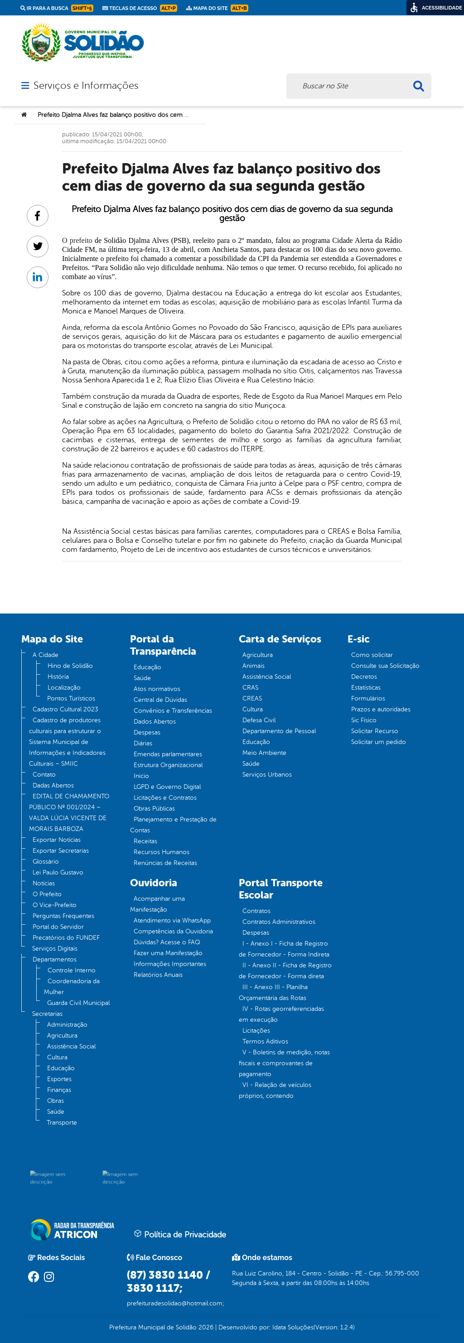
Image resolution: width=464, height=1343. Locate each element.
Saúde (55, 1111)
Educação (61, 1068)
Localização (64, 687)
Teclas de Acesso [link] (139, 8)
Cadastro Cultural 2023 (65, 709)
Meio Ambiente (264, 752)
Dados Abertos (155, 721)
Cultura (57, 1057)
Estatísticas (366, 687)
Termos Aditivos (265, 1041)
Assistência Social (71, 1046)
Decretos (364, 676)
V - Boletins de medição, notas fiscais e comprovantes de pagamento (284, 1063)
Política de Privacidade (180, 1234)
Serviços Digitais (54, 948)
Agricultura (62, 1035)
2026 (205, 1327)
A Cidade (45, 655)
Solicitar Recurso (374, 731)
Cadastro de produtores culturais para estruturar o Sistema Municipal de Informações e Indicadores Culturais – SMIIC (67, 742)
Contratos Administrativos (278, 921)
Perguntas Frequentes (63, 916)
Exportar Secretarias (61, 850)
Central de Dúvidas (160, 699)
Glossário (46, 861)
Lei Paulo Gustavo (58, 872)
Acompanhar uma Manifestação (157, 904)
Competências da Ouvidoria (173, 931)
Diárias (143, 743)
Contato (44, 774)
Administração (67, 1024)
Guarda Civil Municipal (78, 1003)
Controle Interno (72, 970)
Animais (253, 665)
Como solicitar (372, 655)
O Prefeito (47, 894)
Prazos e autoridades (381, 709)
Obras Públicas (154, 808)
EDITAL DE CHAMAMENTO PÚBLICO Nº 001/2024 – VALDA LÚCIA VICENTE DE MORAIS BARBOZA (69, 812)
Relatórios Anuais (158, 974)
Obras (55, 1100)
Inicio (141, 776)
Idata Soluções (293, 1327)
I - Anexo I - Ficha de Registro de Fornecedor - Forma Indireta (284, 949)
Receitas (145, 841)
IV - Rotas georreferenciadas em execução (281, 1014)
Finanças (59, 1090)
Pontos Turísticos (71, 698)
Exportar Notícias (57, 839)
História (58, 676)
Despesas (147, 732)
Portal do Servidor (58, 926)
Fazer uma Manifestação (168, 953)
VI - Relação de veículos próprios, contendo (275, 1090)
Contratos (256, 911)
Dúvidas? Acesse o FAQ (167, 942)
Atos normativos (157, 689)
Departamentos (55, 959)
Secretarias (47, 1013)
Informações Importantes (170, 964)
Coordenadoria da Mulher (72, 986)
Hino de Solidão (70, 665)
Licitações (256, 1030)
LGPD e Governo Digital (167, 786)
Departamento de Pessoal (279, 731)
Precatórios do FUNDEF (66, 937)
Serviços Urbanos (267, 774)
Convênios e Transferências (173, 710)
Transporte (62, 1122)
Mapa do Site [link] (217, 8)
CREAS (252, 698)
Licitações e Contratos (165, 797)
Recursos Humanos (161, 852)
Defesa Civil (259, 720)
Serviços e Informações (86, 85)
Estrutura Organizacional (168, 765)
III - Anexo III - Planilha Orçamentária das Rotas (273, 992)
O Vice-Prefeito (55, 905)
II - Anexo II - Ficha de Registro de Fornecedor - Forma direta (285, 971)
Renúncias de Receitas (165, 863)
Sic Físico (364, 720)
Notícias (44, 883)
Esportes (59, 1079)
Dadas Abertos (53, 785)
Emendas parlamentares (168, 754)
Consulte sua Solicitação (385, 665)
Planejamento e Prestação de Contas (173, 825)
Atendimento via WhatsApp (172, 920)
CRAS (250, 687)
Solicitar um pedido (378, 742)
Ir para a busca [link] (56, 8)
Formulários (368, 698)
